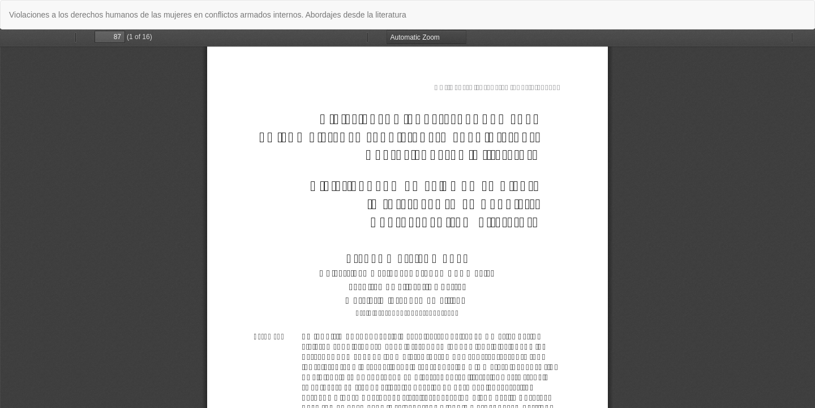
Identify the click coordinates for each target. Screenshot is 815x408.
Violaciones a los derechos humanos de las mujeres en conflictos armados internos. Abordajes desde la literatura (207, 14)
